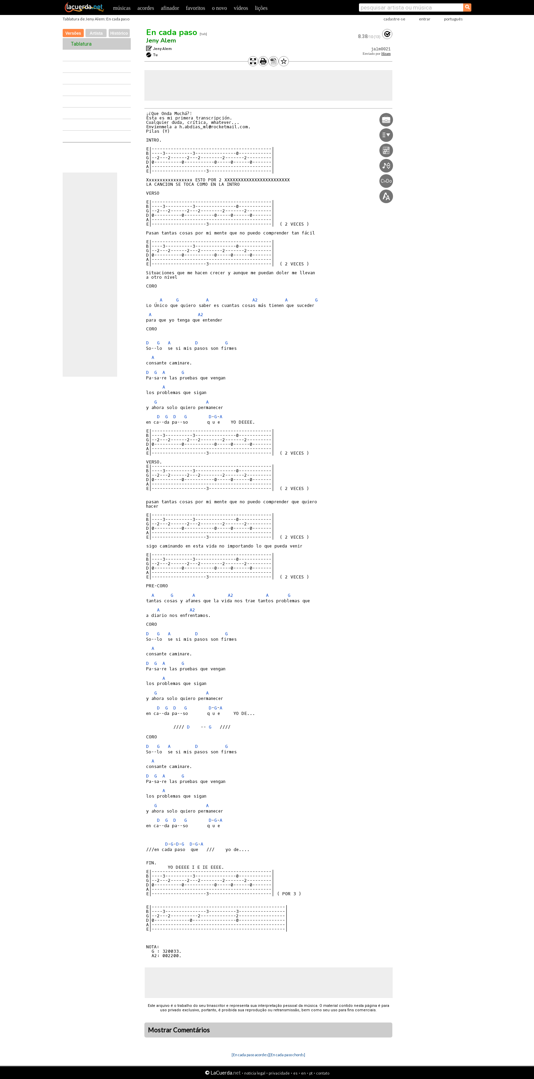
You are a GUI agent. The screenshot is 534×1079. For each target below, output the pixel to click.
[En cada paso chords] (287, 1054)
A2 (255, 300)
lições (261, 8)
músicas (122, 8)
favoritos (195, 8)
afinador (170, 8)
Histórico (119, 33)
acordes (146, 8)
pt (311, 1073)
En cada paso (171, 32)
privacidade (279, 1073)
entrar (424, 18)
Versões (73, 33)
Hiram (386, 53)
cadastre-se (394, 18)
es (295, 1073)
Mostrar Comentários (179, 1030)
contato (322, 1073)
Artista (96, 33)
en (303, 1073)
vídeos (241, 8)
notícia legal (254, 1073)
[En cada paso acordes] (250, 1054)
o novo (219, 8)
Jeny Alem (161, 40)
